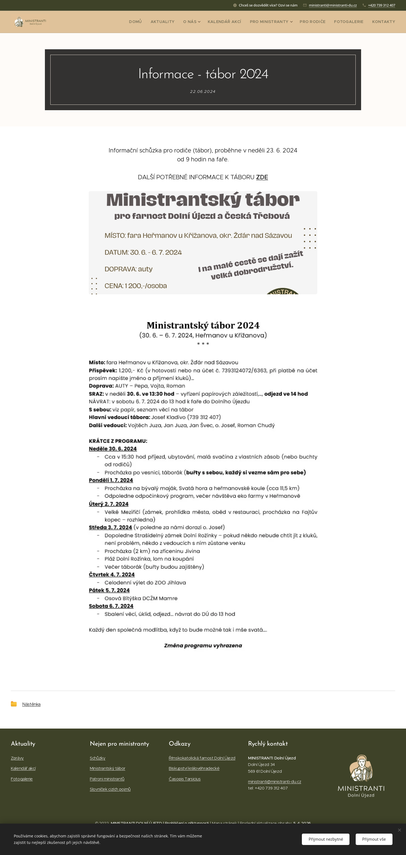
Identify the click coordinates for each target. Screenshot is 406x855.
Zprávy (17, 758)
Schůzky (97, 758)
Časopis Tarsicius (185, 778)
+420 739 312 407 (381, 5)
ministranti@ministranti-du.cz (333, 5)
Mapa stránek (224, 823)
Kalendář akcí (23, 768)
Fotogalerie (22, 778)
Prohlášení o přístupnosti (187, 823)
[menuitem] (152, 22)
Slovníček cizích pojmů (110, 789)
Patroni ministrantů (107, 778)
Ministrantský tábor (107, 768)
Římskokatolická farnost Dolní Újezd (202, 758)
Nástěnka (31, 704)
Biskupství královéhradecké (194, 768)
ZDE (262, 177)
